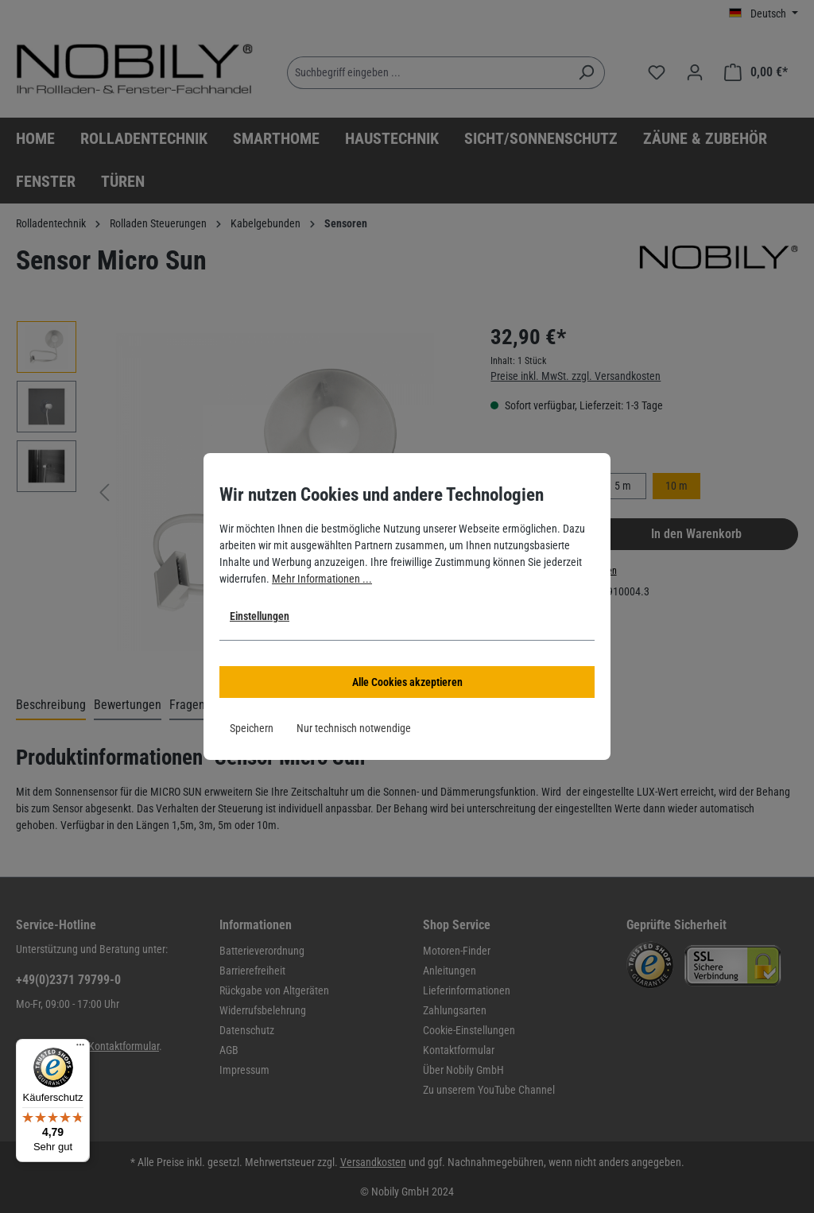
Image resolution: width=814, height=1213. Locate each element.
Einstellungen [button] (259, 616)
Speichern (251, 728)
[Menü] (80, 1048)
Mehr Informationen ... (322, 578)
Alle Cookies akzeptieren (407, 682)
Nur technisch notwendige (354, 728)
